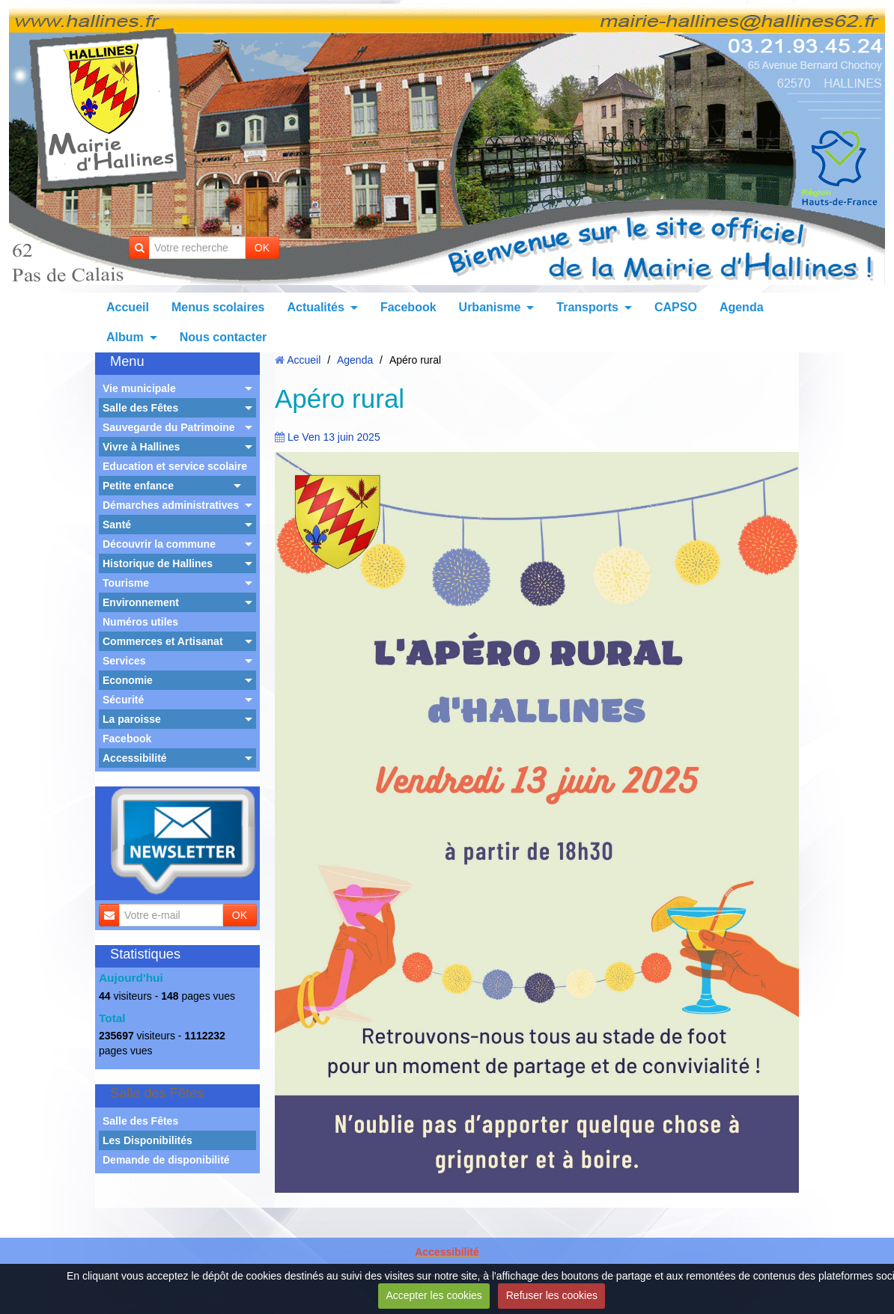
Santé (117, 525)
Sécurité (123, 700)
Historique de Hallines (158, 563)
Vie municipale (139, 388)
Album (125, 337)
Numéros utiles (140, 622)
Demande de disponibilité (166, 1160)
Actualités (315, 307)
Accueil (127, 307)
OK (262, 248)
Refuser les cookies (551, 1295)
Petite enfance (138, 486)
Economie (128, 680)
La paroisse (132, 719)
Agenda (742, 307)
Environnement (141, 602)
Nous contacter (223, 337)
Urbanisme (490, 307)
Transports (587, 307)
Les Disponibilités (147, 1140)
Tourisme (126, 583)
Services (124, 661)
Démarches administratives (171, 505)
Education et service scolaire (175, 466)
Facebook (408, 307)
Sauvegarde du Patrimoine (169, 427)
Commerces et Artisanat (163, 641)
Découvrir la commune (159, 544)
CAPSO (675, 307)
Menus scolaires (218, 307)
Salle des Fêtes (140, 408)
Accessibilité (135, 758)
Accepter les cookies (433, 1295)
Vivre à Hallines (141, 447)
